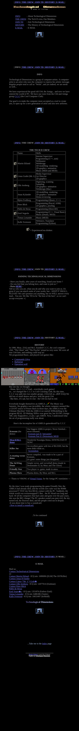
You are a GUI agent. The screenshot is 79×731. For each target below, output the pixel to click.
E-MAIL (60, 2)
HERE (19, 286)
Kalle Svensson (15, 596)
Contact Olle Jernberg (18, 584)
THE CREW (27, 2)
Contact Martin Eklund (19, 576)
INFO (17, 2)
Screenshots (33, 451)
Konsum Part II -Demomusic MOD (43, 436)
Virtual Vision (36, 478)
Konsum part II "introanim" (40, 434)
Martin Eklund (33, 654)
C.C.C (17, 96)
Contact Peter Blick (17, 586)
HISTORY (50, 2)
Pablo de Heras (15, 589)
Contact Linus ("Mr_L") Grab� (23, 581)
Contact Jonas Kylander (19, 578)
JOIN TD (39, 2)
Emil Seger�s (15, 591)
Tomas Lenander (16, 594)
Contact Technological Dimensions (24, 571)
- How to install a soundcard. (21, 505)
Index (44, 643)
